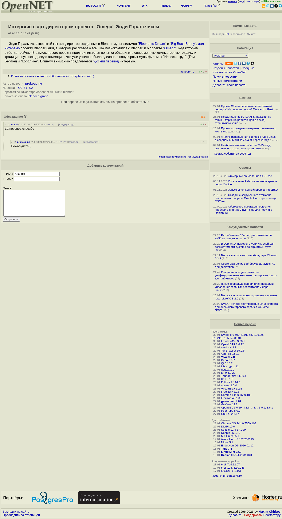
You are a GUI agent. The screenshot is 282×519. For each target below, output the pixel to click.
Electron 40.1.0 (230, 398)
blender (33, 96)
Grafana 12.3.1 (230, 404)
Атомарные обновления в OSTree (250, 176)
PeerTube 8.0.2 (230, 410)
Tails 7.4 (226, 448)
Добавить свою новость (229, 85)
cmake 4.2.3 (228, 347)
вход (241, 1)
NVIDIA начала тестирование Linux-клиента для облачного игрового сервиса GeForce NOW (246, 307)
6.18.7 (225, 464)
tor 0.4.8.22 (228, 372)
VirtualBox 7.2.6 (231, 388)
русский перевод (106, 61)
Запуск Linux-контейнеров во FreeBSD (253, 189)
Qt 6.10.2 (227, 363)
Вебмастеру (272, 515)
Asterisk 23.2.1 (230, 353)
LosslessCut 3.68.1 (233, 341)
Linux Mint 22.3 (231, 451)
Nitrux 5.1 (227, 442)
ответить (49, 124)
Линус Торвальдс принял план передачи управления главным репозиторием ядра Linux (244, 287)
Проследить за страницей (21, 515)
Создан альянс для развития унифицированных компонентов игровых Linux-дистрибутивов (246, 275)
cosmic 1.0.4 (229, 385)
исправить (187, 71)
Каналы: (218, 64)
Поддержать (253, 515)
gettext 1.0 (227, 369)
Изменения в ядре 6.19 (227, 475)
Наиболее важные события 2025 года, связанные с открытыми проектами (243, 147)
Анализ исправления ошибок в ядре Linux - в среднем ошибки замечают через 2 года (246, 138)
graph (44, 96)
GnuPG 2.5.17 (230, 413)
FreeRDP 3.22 (230, 391)
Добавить (235, 515)
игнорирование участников (172, 157)
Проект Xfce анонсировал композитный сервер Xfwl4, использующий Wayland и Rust (244, 108)
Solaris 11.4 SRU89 (233, 429)
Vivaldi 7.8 (228, 357)
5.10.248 (239, 467)
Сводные (248, 68)
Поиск (208, 5)
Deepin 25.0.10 (230, 432)
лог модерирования (198, 157)
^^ (60, 142)
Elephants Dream (152, 44)
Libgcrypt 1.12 (230, 366)
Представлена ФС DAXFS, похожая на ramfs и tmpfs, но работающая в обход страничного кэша (243, 120)
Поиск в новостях (224, 76)
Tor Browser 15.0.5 (233, 350)
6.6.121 (225, 470)
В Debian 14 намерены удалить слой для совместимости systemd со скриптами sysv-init (244, 247)
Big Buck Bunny (183, 44)
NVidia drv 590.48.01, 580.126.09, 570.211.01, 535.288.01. (238, 336)
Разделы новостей (225, 68)
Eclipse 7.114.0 (230, 382)
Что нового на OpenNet (229, 72)
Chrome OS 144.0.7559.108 (238, 423)
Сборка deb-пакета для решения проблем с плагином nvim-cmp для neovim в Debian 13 (243, 209)
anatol (14, 124)
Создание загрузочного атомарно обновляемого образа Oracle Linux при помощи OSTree (245, 198)
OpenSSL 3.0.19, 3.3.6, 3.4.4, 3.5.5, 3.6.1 (247, 407)
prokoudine (33, 83)
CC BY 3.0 (25, 87)
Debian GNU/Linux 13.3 (236, 455)
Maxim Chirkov (270, 511)
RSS (202, 116)
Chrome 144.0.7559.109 (236, 394)
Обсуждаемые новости (245, 227)
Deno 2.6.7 (228, 360)
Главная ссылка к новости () (52, 76)
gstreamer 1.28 (231, 401)
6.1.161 (236, 470)
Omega (169, 48)
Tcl (227, 34)
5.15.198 (226, 467)
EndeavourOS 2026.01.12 (237, 445)
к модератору (66, 124)
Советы (245, 167)
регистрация (252, 1)
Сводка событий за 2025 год (232, 153)
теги (216, 5)
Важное (245, 98)
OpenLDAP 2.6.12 (232, 344)
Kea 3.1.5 (227, 379)
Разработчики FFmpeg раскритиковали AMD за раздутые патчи (243, 237)
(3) (26, 116)
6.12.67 (235, 464)
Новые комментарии (227, 80)
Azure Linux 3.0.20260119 (237, 439)
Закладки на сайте (16, 511)
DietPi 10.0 (228, 426)
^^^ (65, 142)
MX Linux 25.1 (230, 436)
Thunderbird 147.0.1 (233, 375)
